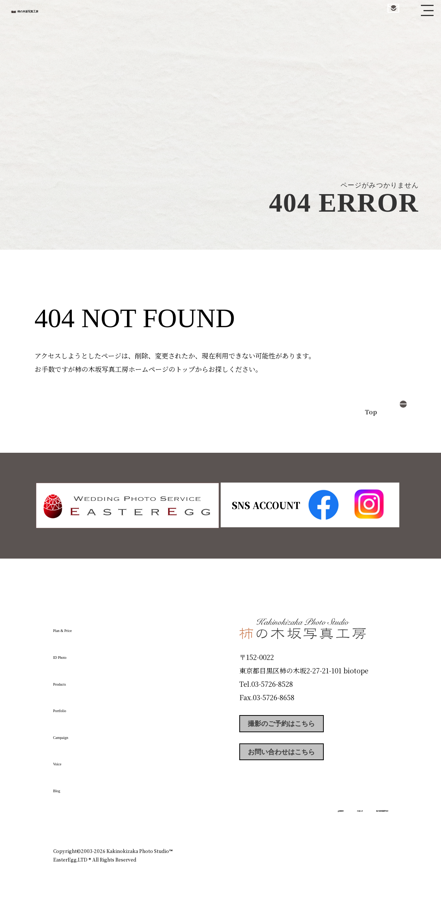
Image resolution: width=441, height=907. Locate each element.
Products (74, 680)
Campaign (77, 733)
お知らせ (322, 819)
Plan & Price (83, 626)
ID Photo (74, 653)
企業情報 (288, 819)
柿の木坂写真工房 (67, 14)
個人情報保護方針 (367, 819)
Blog (64, 787)
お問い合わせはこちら (295, 759)
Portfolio (74, 707)
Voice (66, 760)
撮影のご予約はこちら (295, 725)
